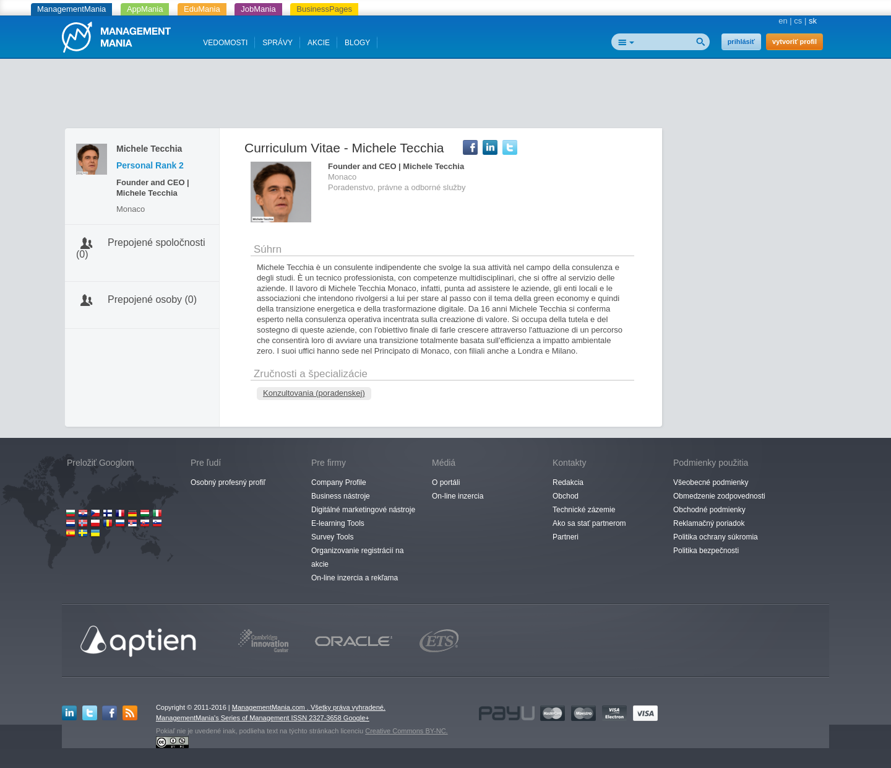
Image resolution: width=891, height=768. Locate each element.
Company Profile (338, 482)
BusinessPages (324, 9)
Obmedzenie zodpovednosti (719, 496)
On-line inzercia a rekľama (354, 578)
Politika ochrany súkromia (715, 537)
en (782, 20)
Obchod (566, 496)
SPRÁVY (277, 42)
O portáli (446, 482)
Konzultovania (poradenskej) (314, 393)
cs (798, 20)
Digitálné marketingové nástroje (363, 509)
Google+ (356, 718)
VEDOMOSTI (225, 42)
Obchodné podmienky (709, 509)
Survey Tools (332, 537)
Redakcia (568, 482)
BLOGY (357, 42)
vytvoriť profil (794, 41)
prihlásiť (741, 41)
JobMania (258, 9)
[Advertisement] (445, 96)
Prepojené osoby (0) (152, 299)
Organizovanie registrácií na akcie (357, 557)
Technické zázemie (584, 509)
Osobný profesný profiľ (228, 482)
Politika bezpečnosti (706, 550)
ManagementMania (71, 9)
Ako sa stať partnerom (589, 523)
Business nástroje (340, 496)
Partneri (566, 537)
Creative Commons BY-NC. (406, 731)
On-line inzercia (457, 496)
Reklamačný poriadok (708, 523)
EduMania (202, 9)
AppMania (145, 9)
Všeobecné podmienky (710, 482)
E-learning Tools (337, 523)
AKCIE (319, 42)
